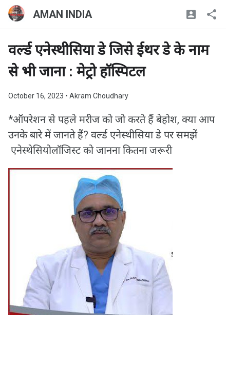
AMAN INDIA (62, 14)
